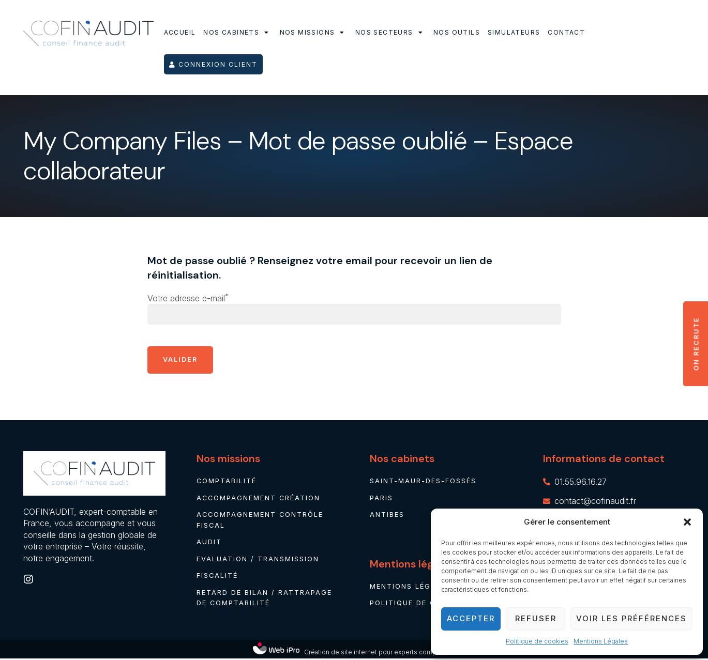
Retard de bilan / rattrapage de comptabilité (264, 599)
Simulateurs (514, 32)
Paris (381, 499)
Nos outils (456, 32)
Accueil (180, 32)
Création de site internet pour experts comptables (379, 653)
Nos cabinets (237, 32)
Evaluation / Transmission (258, 560)
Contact (566, 32)
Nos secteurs (390, 32)
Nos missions (314, 32)
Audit (209, 543)
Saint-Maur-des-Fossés (423, 482)
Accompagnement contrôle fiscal (261, 520)
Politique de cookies (537, 641)
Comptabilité (227, 482)
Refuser (535, 618)
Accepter (471, 618)
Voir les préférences (631, 618)
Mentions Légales (601, 641)
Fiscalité (217, 577)
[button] (687, 522)
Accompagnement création (259, 499)
